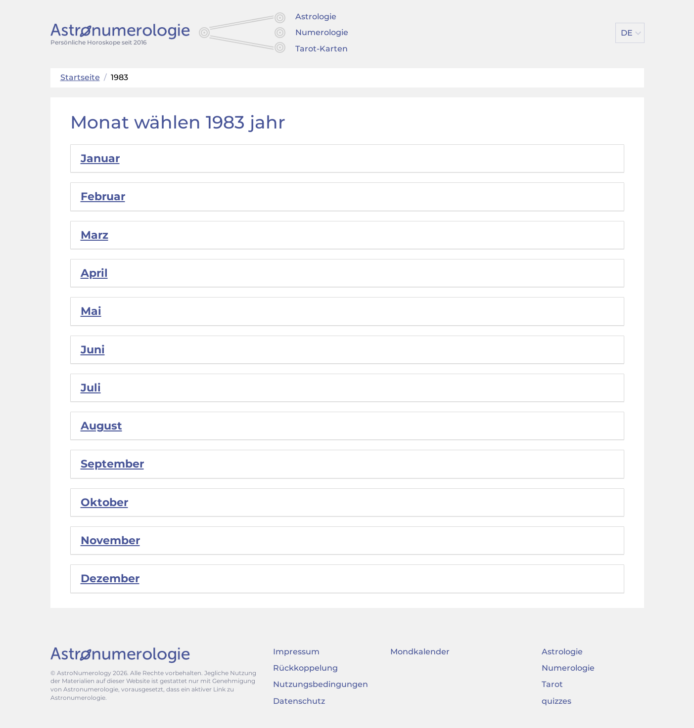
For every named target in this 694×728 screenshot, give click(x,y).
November (110, 540)
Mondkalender (420, 651)
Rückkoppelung (305, 668)
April (94, 273)
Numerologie (321, 32)
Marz (94, 235)
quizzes (556, 701)
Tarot (552, 684)
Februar (103, 196)
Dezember (110, 578)
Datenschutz (299, 701)
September (112, 464)
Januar (100, 158)
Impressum (296, 651)
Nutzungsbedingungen (320, 684)
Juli (91, 387)
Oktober (104, 502)
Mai (91, 311)
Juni (93, 349)
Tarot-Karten (321, 48)
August (101, 425)
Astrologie (315, 16)
